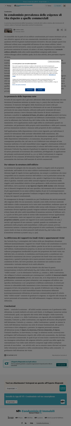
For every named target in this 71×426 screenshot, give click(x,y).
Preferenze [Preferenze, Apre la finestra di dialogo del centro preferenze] (30, 89)
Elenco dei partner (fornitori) (19, 84)
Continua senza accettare (54, 61)
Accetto (40, 89)
